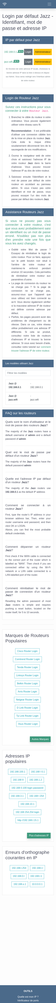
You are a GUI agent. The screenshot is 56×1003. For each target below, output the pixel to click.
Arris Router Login (27, 691)
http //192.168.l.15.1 (28, 820)
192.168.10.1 (27, 804)
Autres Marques (40, 739)
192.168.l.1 (36, 876)
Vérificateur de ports (28, 1000)
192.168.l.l (37, 868)
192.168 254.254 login (27, 812)
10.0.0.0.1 (37, 884)
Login (28, 52)
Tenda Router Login (27, 667)
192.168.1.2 (35, 779)
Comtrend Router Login (27, 659)
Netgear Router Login (27, 699)
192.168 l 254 (36, 796)
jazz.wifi (8, 62)
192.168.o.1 (19, 884)
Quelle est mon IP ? (27, 997)
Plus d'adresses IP (39, 835)
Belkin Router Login (27, 683)
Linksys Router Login (27, 675)
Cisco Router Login (27, 651)
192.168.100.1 (17, 771)
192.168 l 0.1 (38, 771)
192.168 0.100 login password (27, 788)
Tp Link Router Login (27, 716)
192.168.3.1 (17, 796)
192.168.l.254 (19, 868)
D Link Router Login (27, 707)
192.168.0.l (18, 876)
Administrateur (42, 52)
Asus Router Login (28, 724)
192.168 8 (18, 779)
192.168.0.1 (10, 52)
